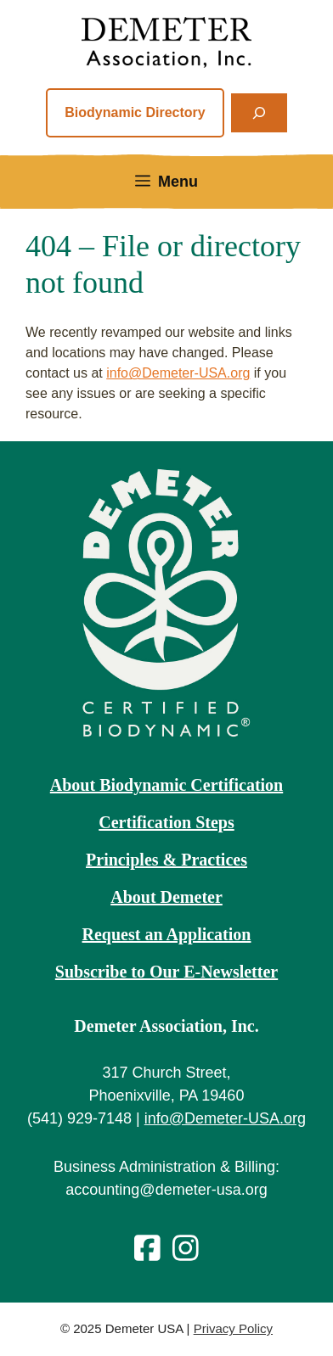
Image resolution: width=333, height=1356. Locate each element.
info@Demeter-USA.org (178, 373)
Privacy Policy (233, 1328)
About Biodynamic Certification (166, 785)
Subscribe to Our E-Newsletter (166, 971)
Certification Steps (166, 822)
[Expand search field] (259, 112)
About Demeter (166, 897)
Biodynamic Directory (135, 112)
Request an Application (166, 934)
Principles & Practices (166, 859)
